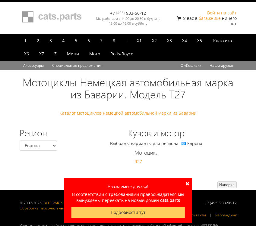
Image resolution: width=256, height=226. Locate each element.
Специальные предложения (77, 65)
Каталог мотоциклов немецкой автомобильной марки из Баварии (128, 113)
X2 (154, 40)
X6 (26, 54)
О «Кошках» (191, 65)
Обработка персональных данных (50, 208)
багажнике (210, 18)
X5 (199, 40)
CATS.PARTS (53, 203)
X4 (184, 40)
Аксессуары (33, 65)
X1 (139, 40)
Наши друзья (221, 65)
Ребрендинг (226, 215)
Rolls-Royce (121, 54)
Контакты (197, 215)
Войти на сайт (222, 13)
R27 (138, 161)
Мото (94, 54)
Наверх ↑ (227, 184)
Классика (222, 40)
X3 (169, 40)
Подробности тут (128, 212)
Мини (73, 54)
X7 (41, 54)
